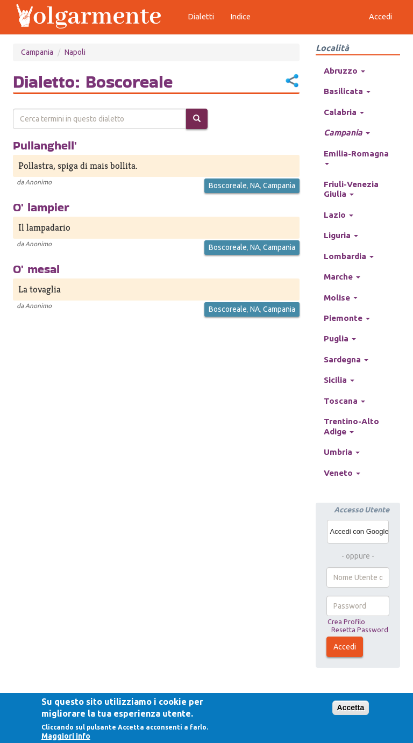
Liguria (341, 235)
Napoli (75, 52)
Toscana (344, 400)
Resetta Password (359, 629)
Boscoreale (228, 185)
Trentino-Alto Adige (351, 426)
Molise (341, 297)
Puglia (340, 338)
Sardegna (346, 359)
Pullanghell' (45, 145)
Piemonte (347, 318)
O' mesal (36, 268)
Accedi (344, 646)
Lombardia (349, 256)
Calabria (344, 112)
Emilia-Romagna (356, 157)
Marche (342, 276)
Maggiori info (65, 736)
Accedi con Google (359, 531)
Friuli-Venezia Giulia (351, 189)
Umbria (342, 451)
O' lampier (41, 207)
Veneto (342, 472)
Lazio (338, 214)
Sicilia (339, 379)
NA (255, 185)
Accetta (351, 707)
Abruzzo (344, 70)
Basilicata (347, 91)
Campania (37, 52)
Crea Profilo (346, 621)
